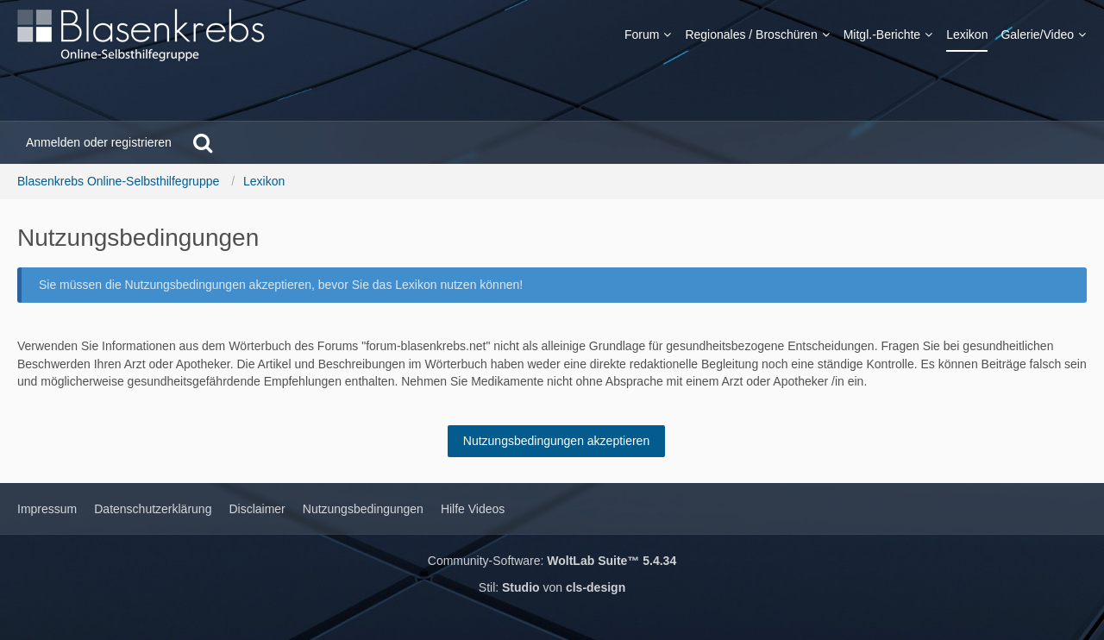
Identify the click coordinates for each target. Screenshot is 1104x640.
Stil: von (552, 587)
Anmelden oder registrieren (99, 142)
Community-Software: (552, 561)
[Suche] (202, 142)
